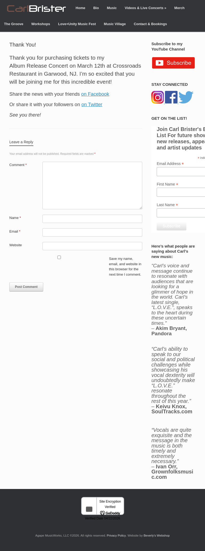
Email (14, 231)
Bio (96, 8)
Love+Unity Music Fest (77, 24)
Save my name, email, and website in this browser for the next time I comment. (125, 266)
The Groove (13, 24)
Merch (179, 8)
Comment (18, 165)
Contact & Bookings (150, 24)
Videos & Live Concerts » (145, 8)
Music (112, 8)
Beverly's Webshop (157, 535)
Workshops (40, 24)
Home (80, 8)
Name (15, 218)
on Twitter (91, 104)
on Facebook (95, 94)
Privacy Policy (116, 535)
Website (15, 245)
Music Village (115, 24)
